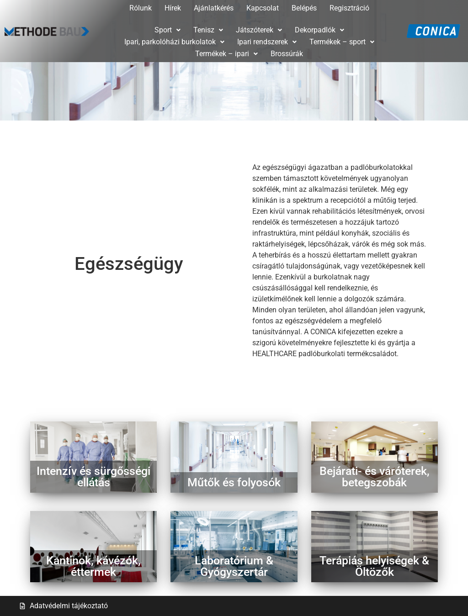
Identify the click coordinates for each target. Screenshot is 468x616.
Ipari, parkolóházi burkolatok (174, 41)
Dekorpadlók (319, 30)
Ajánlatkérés (214, 8)
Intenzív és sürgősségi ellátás (93, 476)
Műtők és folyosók (234, 482)
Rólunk (140, 8)
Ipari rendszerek (267, 41)
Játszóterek (259, 30)
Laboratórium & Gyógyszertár (234, 566)
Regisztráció (349, 8)
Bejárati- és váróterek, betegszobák (374, 476)
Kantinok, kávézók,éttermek (93, 566)
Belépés (304, 8)
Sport (167, 30)
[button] (167, 30)
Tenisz (208, 30)
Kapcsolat (262, 8)
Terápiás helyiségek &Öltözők (374, 566)
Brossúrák (287, 53)
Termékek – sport (341, 41)
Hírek (173, 8)
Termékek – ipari (226, 53)
